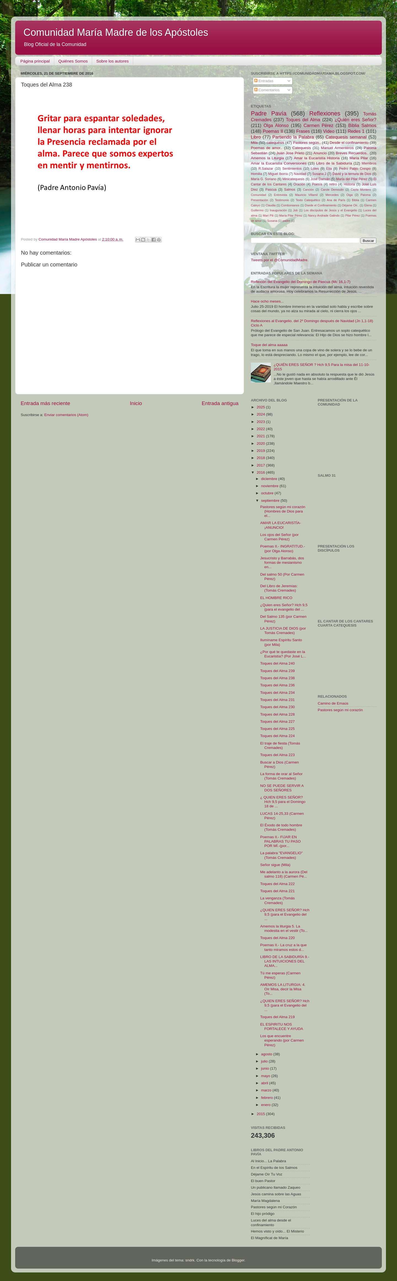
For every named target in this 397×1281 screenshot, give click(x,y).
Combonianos (290, 205)
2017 (261, 465)
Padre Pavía (268, 113)
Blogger (238, 1260)
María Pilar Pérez (290, 215)
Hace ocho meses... (267, 301)
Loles (315, 169)
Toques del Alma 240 (277, 663)
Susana (272, 220)
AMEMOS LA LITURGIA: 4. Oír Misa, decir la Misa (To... (282, 989)
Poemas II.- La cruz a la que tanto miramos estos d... (283, 947)
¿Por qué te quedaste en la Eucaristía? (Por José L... (283, 654)
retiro (333, 184)
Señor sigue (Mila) (275, 865)
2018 (261, 458)
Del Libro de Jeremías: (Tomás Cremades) (279, 588)
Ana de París (336, 200)
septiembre (271, 500)
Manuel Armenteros (337, 148)
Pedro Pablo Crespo (355, 169)
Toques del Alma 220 (277, 938)
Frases (303, 131)
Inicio (136, 403)
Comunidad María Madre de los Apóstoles (115, 32)
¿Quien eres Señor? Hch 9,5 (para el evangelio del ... (284, 607)
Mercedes (332, 194)
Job (295, 210)
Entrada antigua (220, 403)
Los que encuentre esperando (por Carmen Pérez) (282, 1040)
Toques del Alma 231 (277, 700)
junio (265, 1068)
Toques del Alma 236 (277, 685)
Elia (329, 169)
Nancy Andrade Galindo (324, 215)
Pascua (271, 190)
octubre (268, 493)
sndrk (189, 1260)
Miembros (369, 163)
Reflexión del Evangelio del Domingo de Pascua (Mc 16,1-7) (300, 282)
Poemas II (273, 131)
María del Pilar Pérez (352, 179)
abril (265, 1083)
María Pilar (359, 158)
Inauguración (278, 210)
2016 (261, 472)
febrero (267, 1098)
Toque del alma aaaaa (269, 345)
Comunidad (258, 194)
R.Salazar (265, 169)
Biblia (355, 200)
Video (328, 131)
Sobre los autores (112, 61)
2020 (261, 443)
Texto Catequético (308, 200)
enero (266, 1105)
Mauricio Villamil (306, 194)
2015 (261, 1114)
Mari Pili (268, 215)
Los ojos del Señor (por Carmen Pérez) (279, 537)
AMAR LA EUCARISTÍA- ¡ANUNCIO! (280, 525)
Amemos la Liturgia (267, 158)
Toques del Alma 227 (277, 721)
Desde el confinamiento (349, 143)
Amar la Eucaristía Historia (317, 158)
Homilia (256, 174)
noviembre (270, 486)
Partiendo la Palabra (293, 136)
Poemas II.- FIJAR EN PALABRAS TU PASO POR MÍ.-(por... (280, 841)
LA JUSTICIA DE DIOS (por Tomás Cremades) (283, 630)
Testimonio (282, 200)
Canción (308, 189)
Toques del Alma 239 (277, 671)
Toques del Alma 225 (277, 729)
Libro (256, 136)
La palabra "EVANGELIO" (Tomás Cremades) (281, 855)
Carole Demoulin (332, 189)
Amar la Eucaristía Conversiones (279, 163)
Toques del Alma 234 (277, 693)
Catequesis (301, 148)
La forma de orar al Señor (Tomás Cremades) (281, 776)
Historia (349, 184)
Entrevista (280, 194)
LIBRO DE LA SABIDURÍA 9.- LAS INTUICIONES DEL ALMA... (284, 961)
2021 (261, 436)
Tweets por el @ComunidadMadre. (280, 260)
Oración (299, 184)
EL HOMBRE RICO (276, 598)
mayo (266, 1076)
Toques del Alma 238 (277, 678)
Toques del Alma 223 (277, 755)
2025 (261, 407)
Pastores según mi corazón (340, 710)
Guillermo (257, 210)
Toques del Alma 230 (277, 707)
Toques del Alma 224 (277, 736)
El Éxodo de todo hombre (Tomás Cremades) (281, 827)
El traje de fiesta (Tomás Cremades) (280, 745)
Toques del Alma (303, 119)
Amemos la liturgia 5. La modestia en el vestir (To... (284, 928)
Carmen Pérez (318, 125)
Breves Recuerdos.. (352, 153)
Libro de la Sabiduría (334, 163)
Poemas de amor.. (266, 148)
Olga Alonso (276, 125)
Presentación (259, 200)
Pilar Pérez (352, 215)
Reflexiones (324, 113)
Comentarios (267, 90)
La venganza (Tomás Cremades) (277, 900)
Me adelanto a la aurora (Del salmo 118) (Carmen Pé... (283, 874)
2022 (261, 429)
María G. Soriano (264, 179)
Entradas (263, 81)
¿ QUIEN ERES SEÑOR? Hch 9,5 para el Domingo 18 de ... (282, 801)
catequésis (275, 143)
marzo (266, 1090)
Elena (368, 205)
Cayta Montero (361, 189)
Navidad (300, 174)
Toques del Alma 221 (277, 891)
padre (286, 220)
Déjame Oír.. (350, 205)
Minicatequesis (293, 179)
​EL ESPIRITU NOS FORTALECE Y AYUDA (281, 1026)
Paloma (366, 194)
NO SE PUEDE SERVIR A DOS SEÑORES (282, 788)
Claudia (270, 205)
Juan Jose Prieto (290, 153)
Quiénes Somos (73, 61)
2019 (261, 451)
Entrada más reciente (45, 403)
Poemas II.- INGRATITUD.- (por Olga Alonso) (282, 548)
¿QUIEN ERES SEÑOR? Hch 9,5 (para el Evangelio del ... (285, 914)
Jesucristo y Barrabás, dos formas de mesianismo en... (282, 562)
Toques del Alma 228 (277, 714)
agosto (267, 1054)
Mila (254, 143)
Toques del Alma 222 (277, 884)
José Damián (320, 179)
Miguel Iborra (278, 174)
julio (265, 1061)
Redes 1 (356, 131)
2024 (261, 414)
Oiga (349, 194)
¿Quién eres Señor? (355, 119)
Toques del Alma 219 (277, 1017)
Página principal (35, 61)
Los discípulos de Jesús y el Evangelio (330, 210)
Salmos (289, 190)
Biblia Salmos (362, 125)
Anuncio (320, 153)
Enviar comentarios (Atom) (66, 415)
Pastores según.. (307, 143)
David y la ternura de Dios (351, 174)
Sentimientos (292, 169)
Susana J (319, 174)
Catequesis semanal (346, 136)
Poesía (317, 184)
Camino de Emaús (333, 703)
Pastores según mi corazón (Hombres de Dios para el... (282, 511)
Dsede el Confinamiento (321, 205)
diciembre (269, 479)
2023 (261, 422)
